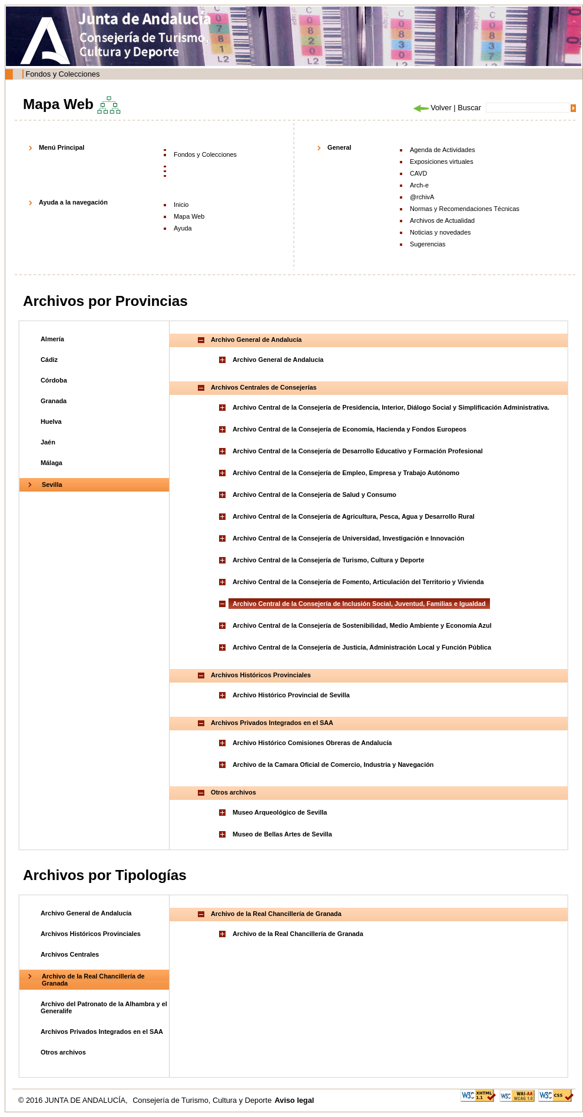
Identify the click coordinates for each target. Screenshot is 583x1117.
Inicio (181, 204)
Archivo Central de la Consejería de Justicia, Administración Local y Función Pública (362, 647)
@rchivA (422, 196)
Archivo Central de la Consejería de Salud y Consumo (314, 494)
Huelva (51, 421)
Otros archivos (63, 1052)
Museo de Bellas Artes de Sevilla (282, 834)
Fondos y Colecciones (62, 74)
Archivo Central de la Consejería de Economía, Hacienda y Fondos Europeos (349, 429)
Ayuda (183, 228)
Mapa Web (189, 216)
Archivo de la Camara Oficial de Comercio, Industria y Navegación (333, 764)
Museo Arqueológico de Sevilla (280, 812)
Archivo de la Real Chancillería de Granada (298, 933)
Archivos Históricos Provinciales (91, 933)
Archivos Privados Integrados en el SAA (102, 1031)
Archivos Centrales (70, 954)
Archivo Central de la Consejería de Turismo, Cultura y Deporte (329, 560)
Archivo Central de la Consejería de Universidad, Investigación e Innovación (348, 538)
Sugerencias (427, 244)
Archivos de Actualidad (442, 220)
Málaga (51, 462)
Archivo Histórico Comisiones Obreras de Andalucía (312, 742)
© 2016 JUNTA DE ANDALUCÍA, (74, 1100)
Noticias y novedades (440, 232)
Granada (54, 400)
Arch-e (419, 185)
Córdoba (54, 380)
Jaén (48, 442)
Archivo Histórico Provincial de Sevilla (291, 694)
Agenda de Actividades (442, 149)
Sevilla (52, 484)
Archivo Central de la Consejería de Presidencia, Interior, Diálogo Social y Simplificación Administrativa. (391, 407)
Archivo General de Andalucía (278, 359)
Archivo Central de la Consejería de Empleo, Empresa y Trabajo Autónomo (346, 472)
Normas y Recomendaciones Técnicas (464, 208)
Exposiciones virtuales (441, 161)
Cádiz (49, 359)
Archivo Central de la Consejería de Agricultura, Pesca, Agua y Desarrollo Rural (354, 516)
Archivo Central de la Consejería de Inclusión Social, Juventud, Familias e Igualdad (359, 603)
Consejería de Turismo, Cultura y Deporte (201, 1100)
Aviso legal (294, 1100)
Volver (432, 107)
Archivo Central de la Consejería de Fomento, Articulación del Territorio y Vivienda (358, 581)
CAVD (418, 173)
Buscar (469, 107)
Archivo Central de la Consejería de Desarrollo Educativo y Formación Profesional (358, 450)
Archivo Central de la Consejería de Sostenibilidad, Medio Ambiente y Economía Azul (362, 625)
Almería (52, 338)
